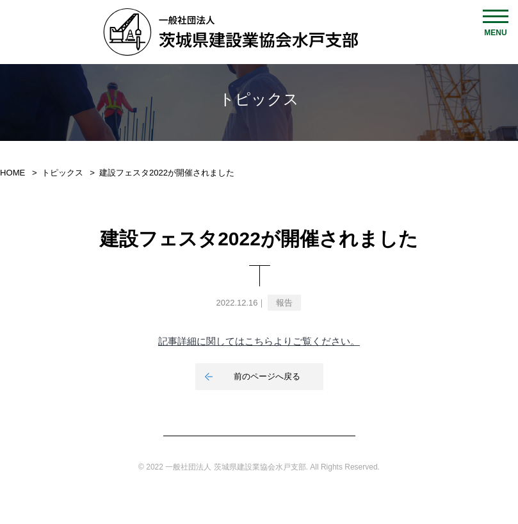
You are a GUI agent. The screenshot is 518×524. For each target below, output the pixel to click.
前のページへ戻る (267, 376)
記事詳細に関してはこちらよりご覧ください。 (259, 341)
